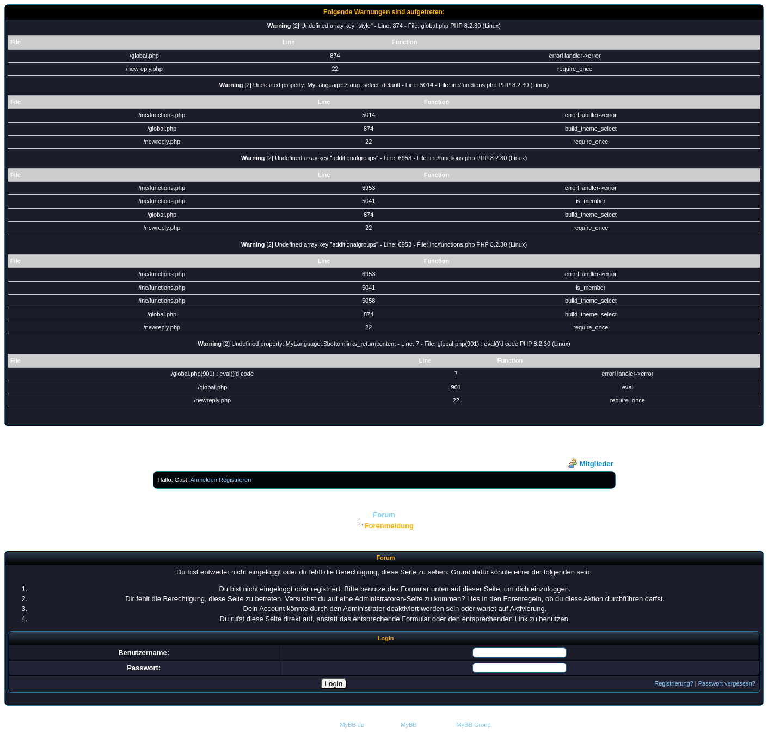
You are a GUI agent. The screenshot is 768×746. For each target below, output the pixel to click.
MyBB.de (352, 724)
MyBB (408, 724)
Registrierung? (673, 683)
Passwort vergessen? (726, 683)
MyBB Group (474, 724)
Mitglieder (590, 464)
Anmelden (203, 479)
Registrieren (235, 479)
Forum (384, 515)
